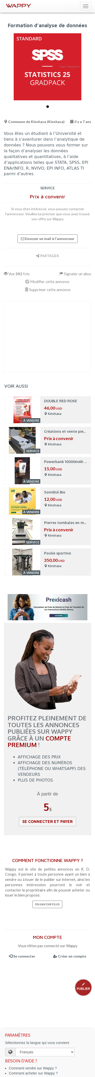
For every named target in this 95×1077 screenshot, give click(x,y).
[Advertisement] (47, 336)
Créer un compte (69, 956)
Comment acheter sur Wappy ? (33, 1073)
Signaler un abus (75, 273)
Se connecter (22, 956)
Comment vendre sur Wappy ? (33, 1068)
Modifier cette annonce (47, 281)
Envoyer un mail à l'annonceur (47, 238)
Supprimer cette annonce (48, 289)
